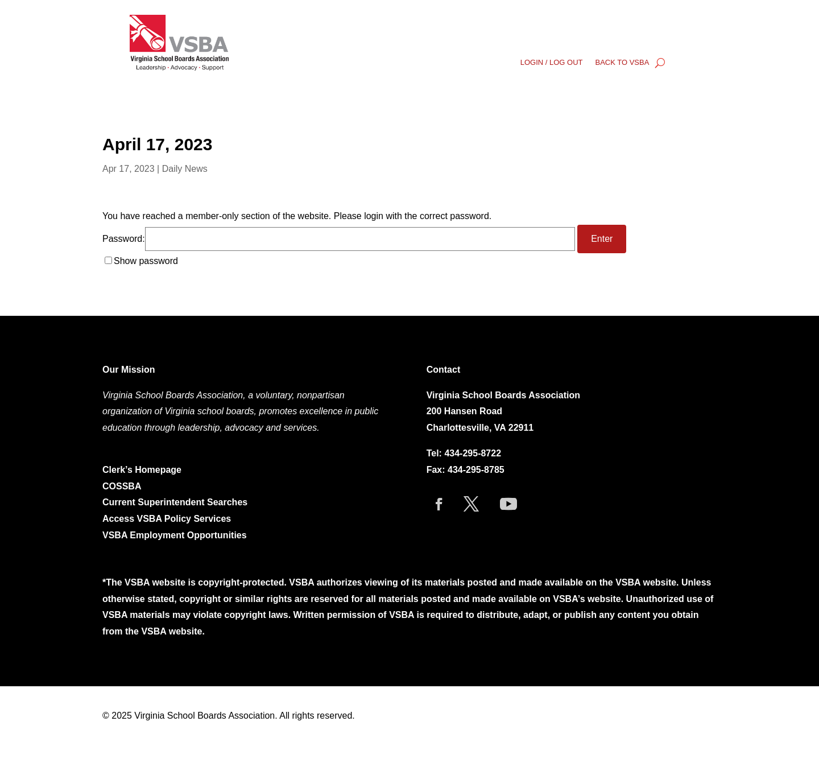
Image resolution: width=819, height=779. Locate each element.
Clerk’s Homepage (141, 470)
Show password (146, 261)
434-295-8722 (472, 453)
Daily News (185, 169)
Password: (338, 239)
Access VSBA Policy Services (168, 519)
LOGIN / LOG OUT (551, 63)
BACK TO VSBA (622, 63)
